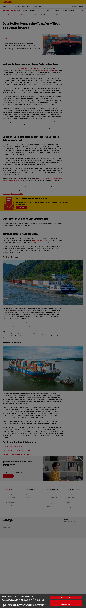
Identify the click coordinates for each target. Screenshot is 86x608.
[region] (43, 601)
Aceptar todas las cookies (65, 604)
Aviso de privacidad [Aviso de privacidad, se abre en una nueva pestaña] (35, 606)
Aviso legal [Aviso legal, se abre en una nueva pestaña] (41, 606)
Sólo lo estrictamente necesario (66, 601)
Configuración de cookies (65, 597)
